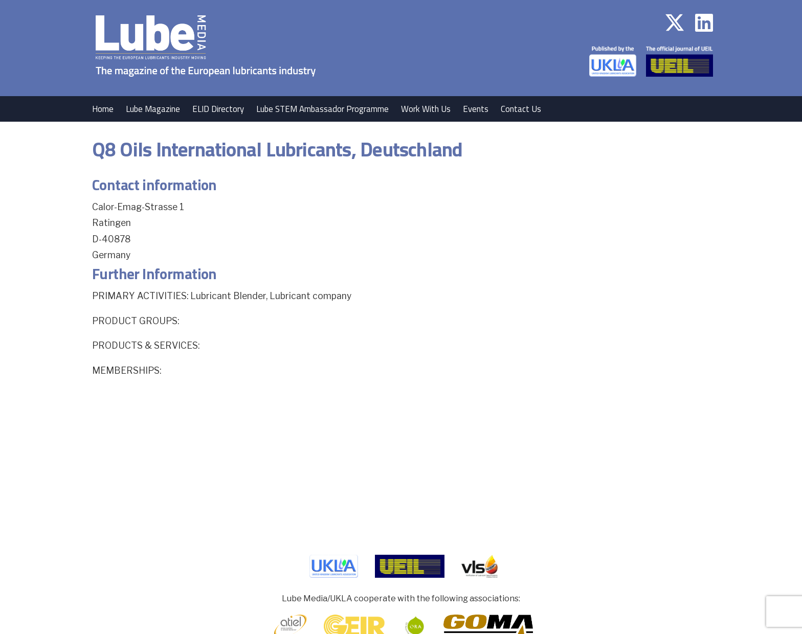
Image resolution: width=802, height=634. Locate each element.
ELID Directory (218, 109)
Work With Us (426, 109)
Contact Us (521, 109)
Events (475, 109)
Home (103, 109)
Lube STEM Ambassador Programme (322, 109)
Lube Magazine (153, 109)
